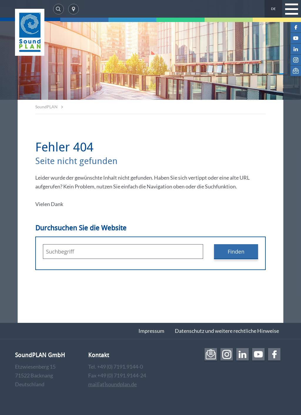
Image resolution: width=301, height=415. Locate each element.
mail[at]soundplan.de (112, 384)
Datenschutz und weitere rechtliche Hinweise (227, 331)
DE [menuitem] (273, 8)
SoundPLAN (46, 106)
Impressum (151, 331)
